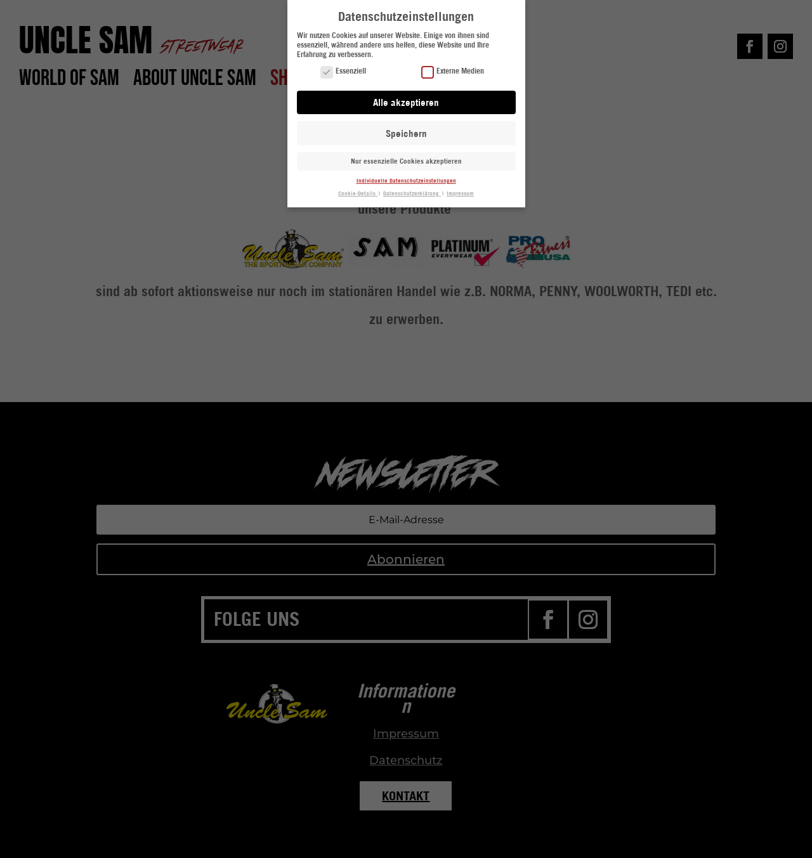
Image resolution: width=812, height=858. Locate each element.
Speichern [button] (406, 132)
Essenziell (343, 71)
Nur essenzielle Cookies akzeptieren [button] (406, 161)
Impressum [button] (460, 192)
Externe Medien (452, 71)
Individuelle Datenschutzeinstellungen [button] (406, 179)
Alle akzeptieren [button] (406, 101)
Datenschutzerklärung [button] (412, 192)
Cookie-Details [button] (357, 192)
